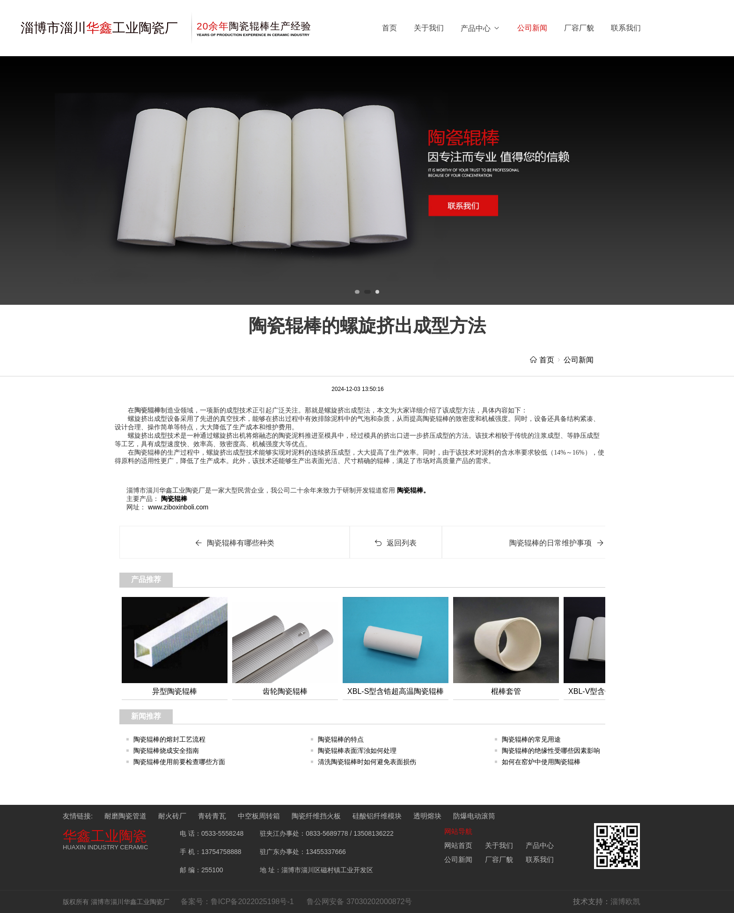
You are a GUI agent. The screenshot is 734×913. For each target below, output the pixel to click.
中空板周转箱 (259, 816)
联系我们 (626, 28)
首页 (389, 28)
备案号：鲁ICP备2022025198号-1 (237, 902)
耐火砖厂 (172, 816)
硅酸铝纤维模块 (377, 816)
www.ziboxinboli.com (177, 507)
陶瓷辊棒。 (412, 490)
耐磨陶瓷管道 (125, 816)
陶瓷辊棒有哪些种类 (234, 543)
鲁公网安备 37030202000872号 (359, 902)
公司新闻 (532, 28)
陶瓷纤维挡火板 (316, 816)
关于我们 (429, 28)
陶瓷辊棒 (147, 410)
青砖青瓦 (212, 816)
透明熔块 (427, 816)
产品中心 (480, 28)
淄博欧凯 (625, 902)
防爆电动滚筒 (474, 816)
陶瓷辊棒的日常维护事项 (556, 543)
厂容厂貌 (579, 28)
